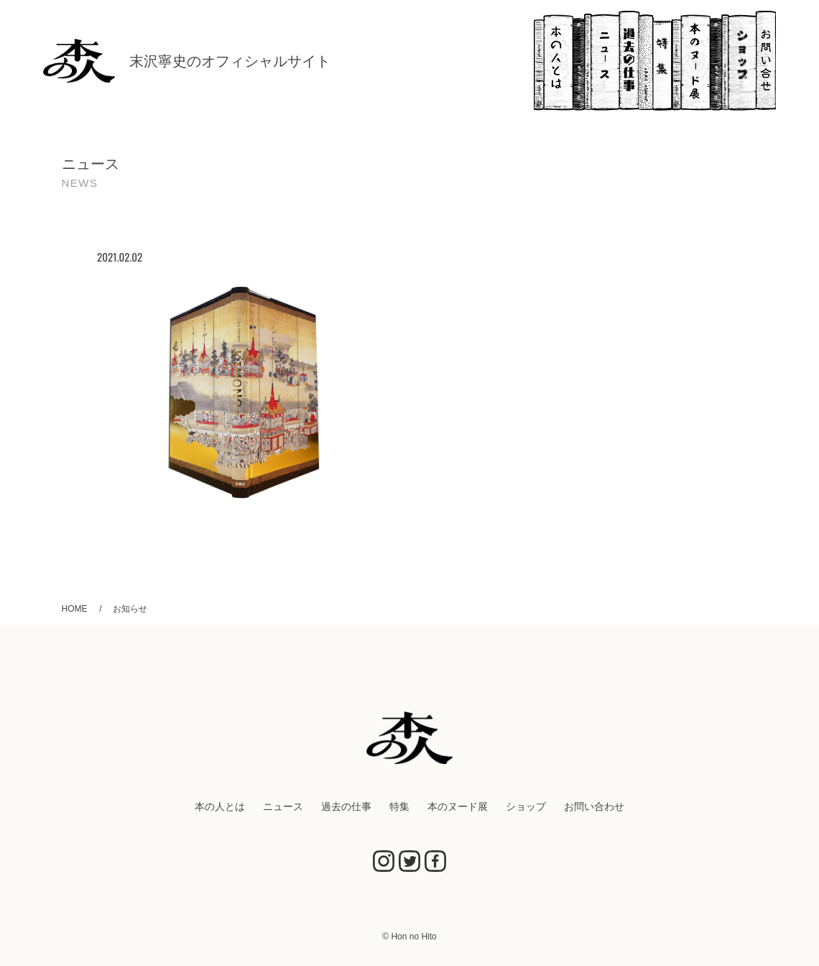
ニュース (601, 61)
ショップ (738, 61)
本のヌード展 (696, 61)
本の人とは (559, 61)
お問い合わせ (766, 61)
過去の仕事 (636, 61)
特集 (662, 61)
